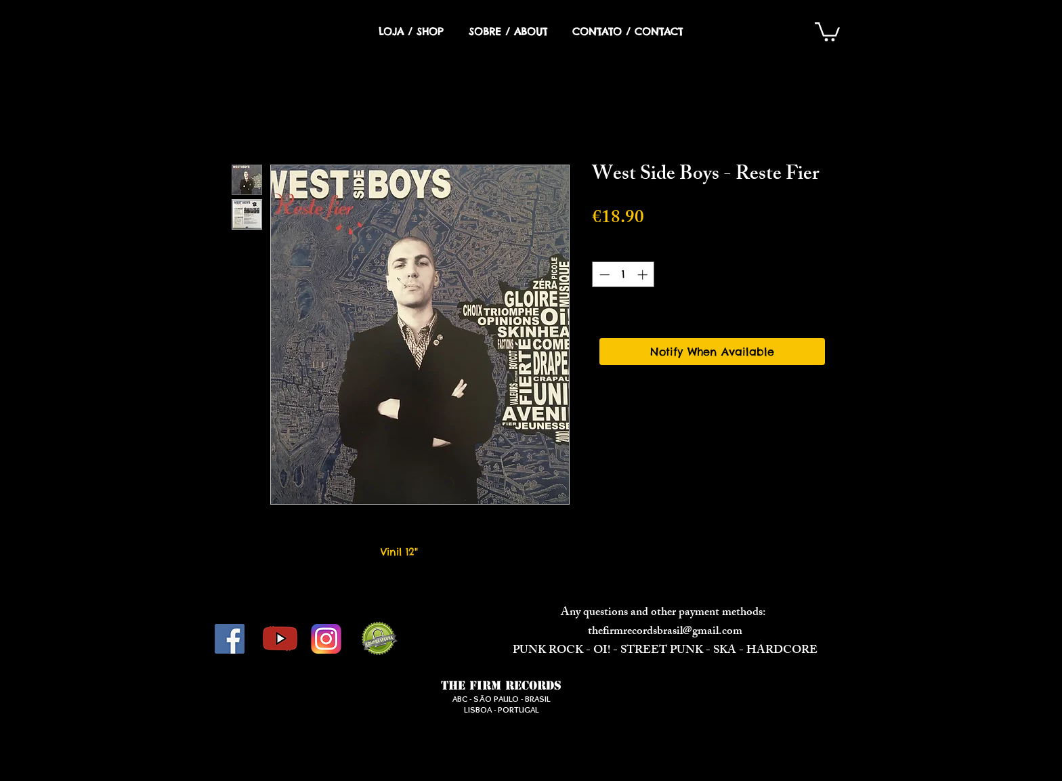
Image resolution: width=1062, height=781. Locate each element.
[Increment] (644, 274)
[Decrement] (603, 274)
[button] (827, 30)
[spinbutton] (623, 274)
